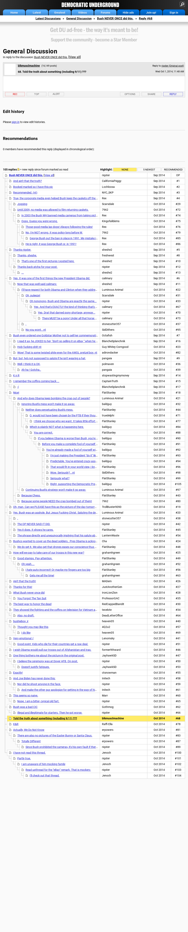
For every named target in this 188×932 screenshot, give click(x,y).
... (22, 272)
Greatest (59, 12)
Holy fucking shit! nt (29, 346)
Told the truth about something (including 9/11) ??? (45, 718)
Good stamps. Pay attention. (34, 558)
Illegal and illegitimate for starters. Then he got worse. (49, 712)
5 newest (149, 169)
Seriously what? (60, 478)
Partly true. (24, 758)
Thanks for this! (22, 586)
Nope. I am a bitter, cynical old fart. (38, 701)
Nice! (16, 392)
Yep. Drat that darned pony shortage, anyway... (66, 312)
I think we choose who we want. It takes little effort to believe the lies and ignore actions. (87, 421)
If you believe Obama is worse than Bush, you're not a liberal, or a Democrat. (83, 438)
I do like (25, 632)
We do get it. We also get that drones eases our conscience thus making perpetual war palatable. (75, 546)
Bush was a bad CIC (25, 707)
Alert (56, 93)
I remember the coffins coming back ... (36, 381)
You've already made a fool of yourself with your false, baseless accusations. (92, 449)
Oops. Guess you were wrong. (39, 221)
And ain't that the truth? (27, 180)
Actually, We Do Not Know (28, 729)
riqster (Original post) (172, 65)
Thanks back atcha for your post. (37, 266)
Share (151, 94)
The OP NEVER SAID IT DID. (33, 524)
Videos (82, 12)
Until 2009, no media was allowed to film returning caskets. (53, 209)
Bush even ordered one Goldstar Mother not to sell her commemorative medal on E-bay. (66, 335)
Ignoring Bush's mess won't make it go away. (48, 404)
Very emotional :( (23, 638)
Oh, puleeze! (33, 295)
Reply (173, 94)
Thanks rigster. (22, 249)
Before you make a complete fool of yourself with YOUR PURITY (80, 444)
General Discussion (79, 18)
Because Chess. (31, 495)
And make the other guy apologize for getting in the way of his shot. (62, 689)
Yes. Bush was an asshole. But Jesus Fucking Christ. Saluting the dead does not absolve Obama (71, 512)
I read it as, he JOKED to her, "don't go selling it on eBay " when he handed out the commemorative (76, 341)
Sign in (174, 12)
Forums (105, 12)
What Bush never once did (29, 592)
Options (130, 94)
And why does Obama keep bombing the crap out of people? (53, 398)
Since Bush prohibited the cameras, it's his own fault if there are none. (67, 747)
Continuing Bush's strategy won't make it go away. (56, 489)
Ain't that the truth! (24, 581)
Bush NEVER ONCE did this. (115, 18)
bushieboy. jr (20, 621)
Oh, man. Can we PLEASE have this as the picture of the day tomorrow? (56, 506)
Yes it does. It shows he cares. (35, 529)
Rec (15, 94)
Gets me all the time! (42, 575)
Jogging (22, 204)
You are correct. (43, 432)
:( (18, 386)
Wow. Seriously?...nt (62, 472)
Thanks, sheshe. (27, 255)
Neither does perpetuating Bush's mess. (49, 409)
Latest (37, 12)
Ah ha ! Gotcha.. (31, 369)
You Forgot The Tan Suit (31, 598)
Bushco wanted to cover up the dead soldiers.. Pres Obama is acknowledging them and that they (71, 541)
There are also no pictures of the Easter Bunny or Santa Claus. (54, 735)
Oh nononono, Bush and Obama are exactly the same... (63, 301)
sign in (15, 122)
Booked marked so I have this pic (33, 186)
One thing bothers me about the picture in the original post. (48, 655)
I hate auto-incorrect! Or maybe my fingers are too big (58, 569)
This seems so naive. (25, 695)
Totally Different (31, 741)
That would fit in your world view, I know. (74, 466)
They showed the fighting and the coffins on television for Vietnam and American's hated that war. (72, 609)
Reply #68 (145, 18)
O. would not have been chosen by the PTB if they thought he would (70, 415)
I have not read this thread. (29, 752)
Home (14, 12)
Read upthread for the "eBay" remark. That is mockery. (58, 769)
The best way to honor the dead (32, 604)
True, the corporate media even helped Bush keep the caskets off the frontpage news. (64, 198)
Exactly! (18, 672)
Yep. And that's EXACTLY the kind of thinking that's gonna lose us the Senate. (80, 306)
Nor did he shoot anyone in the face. (39, 684)
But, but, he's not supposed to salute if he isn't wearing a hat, (49, 358)
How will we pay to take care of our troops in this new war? (48, 552)
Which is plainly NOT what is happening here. (57, 426)
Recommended (173, 169)
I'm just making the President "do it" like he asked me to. (83, 455)
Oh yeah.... (28, 564)
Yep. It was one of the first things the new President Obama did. (51, 278)
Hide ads (128, 12)
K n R (16, 375)
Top (36, 94)
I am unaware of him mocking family (43, 764)
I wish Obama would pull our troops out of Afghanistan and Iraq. (52, 649)
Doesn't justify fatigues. (35, 667)
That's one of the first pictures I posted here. (47, 261)
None (125, 169)
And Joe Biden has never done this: (34, 678)
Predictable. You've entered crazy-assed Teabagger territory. (86, 461)
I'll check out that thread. (45, 775)
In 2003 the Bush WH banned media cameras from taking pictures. (61, 215)
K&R (15, 724)
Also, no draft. (25, 615)
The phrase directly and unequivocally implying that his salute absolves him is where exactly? (73, 535)
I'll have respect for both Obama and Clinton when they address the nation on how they (74, 289)
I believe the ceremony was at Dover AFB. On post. (47, 661)
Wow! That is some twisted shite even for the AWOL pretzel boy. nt (57, 352)
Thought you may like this (32, 626)
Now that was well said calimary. (37, 284)
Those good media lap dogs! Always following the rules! (59, 226)
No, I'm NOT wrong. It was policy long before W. (54, 232)
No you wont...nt (36, 329)
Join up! (151, 12)
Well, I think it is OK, (28, 364)
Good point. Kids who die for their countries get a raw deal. (52, 644)
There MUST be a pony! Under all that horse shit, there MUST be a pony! (85, 318)
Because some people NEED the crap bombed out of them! (56, 501)
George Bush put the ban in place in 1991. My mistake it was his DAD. (71, 238)
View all (74, 57)
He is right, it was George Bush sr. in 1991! (51, 244)
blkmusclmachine (29, 65)
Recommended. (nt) (25, 192)
